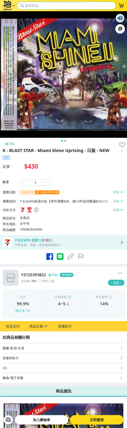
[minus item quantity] (23, 182)
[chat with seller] (8, 420)
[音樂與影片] (63, 358)
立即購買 (97, 419)
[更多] (120, 273)
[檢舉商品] (80, 256)
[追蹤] (116, 283)
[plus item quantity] (47, 182)
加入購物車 (41, 419)
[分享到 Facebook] (49, 256)
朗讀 (120, 18)
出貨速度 (61, 297)
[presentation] (122, 145)
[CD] (63, 368)
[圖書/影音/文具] (63, 348)
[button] (13, 326)
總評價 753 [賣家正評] (23, 311)
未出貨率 (101, 297)
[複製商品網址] (70, 256)
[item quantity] (35, 182)
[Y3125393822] (63, 274)
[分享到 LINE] (60, 256)
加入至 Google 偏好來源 (120, 29)
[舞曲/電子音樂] (63, 378)
